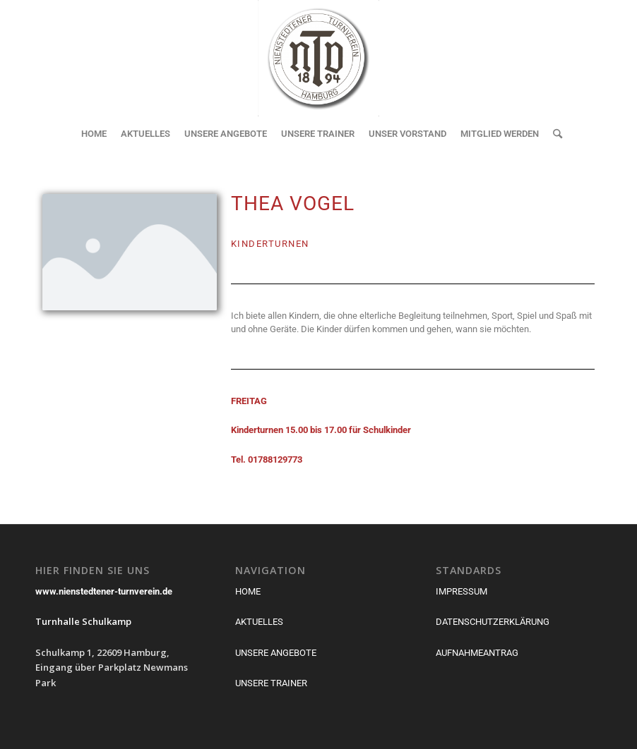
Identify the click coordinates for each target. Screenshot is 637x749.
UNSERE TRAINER (271, 683)
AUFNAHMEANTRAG (477, 652)
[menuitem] (94, 134)
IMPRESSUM (461, 591)
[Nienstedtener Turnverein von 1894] (318, 58)
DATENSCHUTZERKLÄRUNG (492, 621)
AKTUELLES (259, 621)
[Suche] (554, 134)
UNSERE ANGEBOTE (275, 652)
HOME (248, 591)
